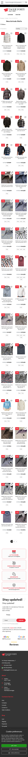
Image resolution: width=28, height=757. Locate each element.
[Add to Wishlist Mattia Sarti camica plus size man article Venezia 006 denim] (11, 456)
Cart (3, 719)
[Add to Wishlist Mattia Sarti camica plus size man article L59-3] (25, 228)
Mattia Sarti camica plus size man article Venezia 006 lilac (21, 442)
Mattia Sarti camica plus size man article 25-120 (7, 185)
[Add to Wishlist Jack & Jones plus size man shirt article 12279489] (11, 61)
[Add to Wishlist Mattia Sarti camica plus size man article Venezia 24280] (11, 428)
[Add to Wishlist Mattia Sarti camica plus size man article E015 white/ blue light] (11, 201)
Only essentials (14, 749)
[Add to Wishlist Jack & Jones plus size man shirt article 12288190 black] (25, 33)
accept (13, 745)
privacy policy (14, 623)
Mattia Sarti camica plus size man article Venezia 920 (21, 470)
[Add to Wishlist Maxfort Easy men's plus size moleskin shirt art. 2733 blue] (11, 117)
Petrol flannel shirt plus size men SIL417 (21, 130)
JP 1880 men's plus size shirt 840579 (21, 158)
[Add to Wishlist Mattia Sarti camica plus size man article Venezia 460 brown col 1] (25, 512)
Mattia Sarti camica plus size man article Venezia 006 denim (7, 470)
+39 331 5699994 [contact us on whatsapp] (7, 667)
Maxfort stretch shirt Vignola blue (21, 357)
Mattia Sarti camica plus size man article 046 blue (21, 186)
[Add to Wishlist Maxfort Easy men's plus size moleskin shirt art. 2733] (25, 89)
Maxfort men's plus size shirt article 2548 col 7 (7, 525)
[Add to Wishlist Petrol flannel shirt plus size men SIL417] (25, 117)
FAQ (3, 700)
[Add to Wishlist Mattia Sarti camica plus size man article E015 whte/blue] (25, 201)
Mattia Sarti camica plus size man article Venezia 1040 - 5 (7, 358)
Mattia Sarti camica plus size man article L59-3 (21, 241)
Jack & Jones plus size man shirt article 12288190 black (21, 47)
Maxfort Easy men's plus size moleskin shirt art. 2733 (21, 103)
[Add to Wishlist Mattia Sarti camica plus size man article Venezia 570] (25, 314)
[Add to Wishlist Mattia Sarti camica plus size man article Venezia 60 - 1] (25, 372)
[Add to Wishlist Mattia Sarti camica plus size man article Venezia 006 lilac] (25, 428)
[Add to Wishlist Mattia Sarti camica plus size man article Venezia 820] (25, 484)
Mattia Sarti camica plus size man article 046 (21, 269)
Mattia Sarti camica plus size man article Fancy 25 (7, 328)
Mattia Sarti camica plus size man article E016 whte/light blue (7, 242)
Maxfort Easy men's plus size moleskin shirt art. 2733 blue (7, 131)
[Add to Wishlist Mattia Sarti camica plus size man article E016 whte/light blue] (11, 228)
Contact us (4, 707)
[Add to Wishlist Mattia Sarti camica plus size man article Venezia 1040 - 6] (11, 372)
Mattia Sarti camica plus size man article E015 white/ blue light (7, 214)
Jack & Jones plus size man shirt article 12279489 (7, 75)
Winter (18, 14)
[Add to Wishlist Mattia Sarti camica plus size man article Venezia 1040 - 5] (11, 344)
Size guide (4, 726)
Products (2, 18)
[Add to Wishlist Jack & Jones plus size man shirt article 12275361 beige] (25, 400)
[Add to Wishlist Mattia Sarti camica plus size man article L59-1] (11, 256)
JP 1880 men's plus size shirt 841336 (21, 299)
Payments (4, 724)
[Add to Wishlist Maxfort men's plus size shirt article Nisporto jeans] (11, 400)
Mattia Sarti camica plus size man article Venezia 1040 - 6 (7, 386)
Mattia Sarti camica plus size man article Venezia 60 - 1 (21, 386)
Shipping (4, 721)
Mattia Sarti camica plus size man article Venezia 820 (21, 498)
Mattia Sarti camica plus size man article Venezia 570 (21, 328)
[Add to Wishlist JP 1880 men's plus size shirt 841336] (25, 286)
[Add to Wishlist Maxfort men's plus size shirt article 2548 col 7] (11, 512)
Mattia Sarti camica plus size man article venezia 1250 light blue (7, 498)
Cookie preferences (14, 753)
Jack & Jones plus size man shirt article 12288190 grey (7, 47)
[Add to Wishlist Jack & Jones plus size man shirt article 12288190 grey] (11, 33)
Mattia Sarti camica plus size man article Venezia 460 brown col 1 (21, 526)
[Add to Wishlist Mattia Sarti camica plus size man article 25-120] (11, 173)
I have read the (11, 623)
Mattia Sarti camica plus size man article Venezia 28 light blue (7, 300)
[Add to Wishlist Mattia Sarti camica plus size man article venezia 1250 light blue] (11, 484)
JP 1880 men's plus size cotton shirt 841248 (7, 102)
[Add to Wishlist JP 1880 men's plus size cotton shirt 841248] (11, 89)
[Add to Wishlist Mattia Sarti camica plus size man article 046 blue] (25, 173)
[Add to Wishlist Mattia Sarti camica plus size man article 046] (25, 256)
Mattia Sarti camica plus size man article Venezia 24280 (7, 442)
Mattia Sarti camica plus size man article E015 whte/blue (21, 214)
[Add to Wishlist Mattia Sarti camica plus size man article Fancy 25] (11, 314)
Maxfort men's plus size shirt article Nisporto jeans (7, 414)
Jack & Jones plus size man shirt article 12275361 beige (21, 414)
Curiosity (4, 705)
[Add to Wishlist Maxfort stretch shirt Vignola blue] (25, 344)
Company (4, 703)
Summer (10, 14)
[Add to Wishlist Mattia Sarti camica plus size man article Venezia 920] (25, 456)
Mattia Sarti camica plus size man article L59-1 (7, 269)
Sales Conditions (6, 710)
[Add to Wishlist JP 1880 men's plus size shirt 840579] (25, 145)
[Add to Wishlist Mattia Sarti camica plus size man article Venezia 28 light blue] (11, 286)
